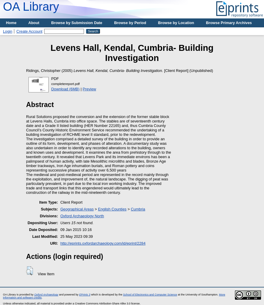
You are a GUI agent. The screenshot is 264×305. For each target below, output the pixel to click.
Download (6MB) (65, 89)
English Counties (112, 209)
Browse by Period (130, 23)
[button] (29, 270)
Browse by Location (176, 23)
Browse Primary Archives (229, 23)
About (33, 23)
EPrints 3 (84, 294)
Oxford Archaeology (46, 294)
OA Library (31, 6)
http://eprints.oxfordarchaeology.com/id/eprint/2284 (102, 243)
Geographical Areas (76, 209)
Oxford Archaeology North (82, 216)
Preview (89, 89)
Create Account (29, 31)
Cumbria (138, 209)
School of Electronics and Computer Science (150, 294)
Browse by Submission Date (76, 23)
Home (11, 23)
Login (7, 31)
